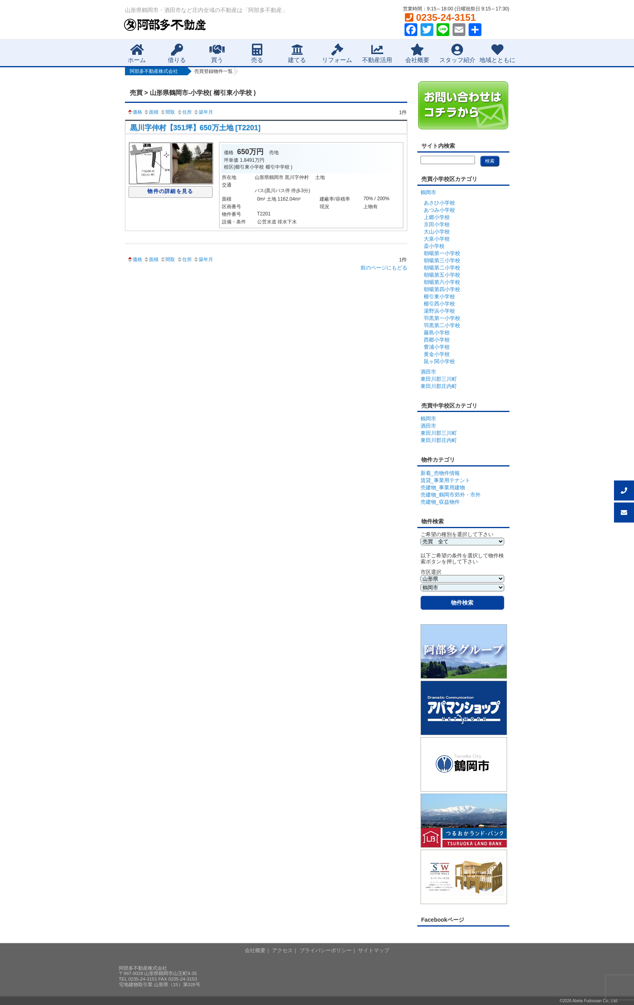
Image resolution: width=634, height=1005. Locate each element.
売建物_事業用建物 (443, 487)
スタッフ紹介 (457, 53)
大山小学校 (437, 232)
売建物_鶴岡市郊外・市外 (451, 495)
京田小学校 (437, 224)
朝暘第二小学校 (442, 268)
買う (217, 53)
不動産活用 (377, 53)
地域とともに (497, 53)
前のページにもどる (383, 268)
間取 (167, 112)
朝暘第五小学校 (442, 275)
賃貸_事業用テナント (445, 480)
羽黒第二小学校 (442, 325)
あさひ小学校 (439, 203)
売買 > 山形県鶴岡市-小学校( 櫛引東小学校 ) (193, 92)
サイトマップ (373, 950)
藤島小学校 (437, 333)
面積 (151, 112)
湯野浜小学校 (439, 311)
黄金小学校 (437, 354)
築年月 (203, 112)
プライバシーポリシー (326, 950)
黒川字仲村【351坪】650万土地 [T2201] (195, 128)
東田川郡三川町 (439, 379)
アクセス (282, 950)
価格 (134, 112)
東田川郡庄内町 (439, 386)
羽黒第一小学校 (442, 318)
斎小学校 (434, 246)
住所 (184, 112)
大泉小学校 (437, 239)
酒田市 (428, 372)
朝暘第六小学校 (442, 282)
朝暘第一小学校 (442, 253)
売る (257, 53)
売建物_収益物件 (440, 502)
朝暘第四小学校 (442, 289)
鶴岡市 (428, 192)
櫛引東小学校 (439, 296)
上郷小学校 (437, 217)
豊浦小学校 (437, 347)
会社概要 (417, 53)
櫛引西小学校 (439, 304)
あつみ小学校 (439, 210)
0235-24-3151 (440, 17)
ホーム (137, 53)
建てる (297, 53)
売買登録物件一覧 (213, 71)
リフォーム (337, 53)
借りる (177, 53)
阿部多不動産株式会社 (154, 71)
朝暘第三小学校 (442, 260)
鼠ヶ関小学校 (439, 361)
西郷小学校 (437, 340)
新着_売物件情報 (440, 473)
